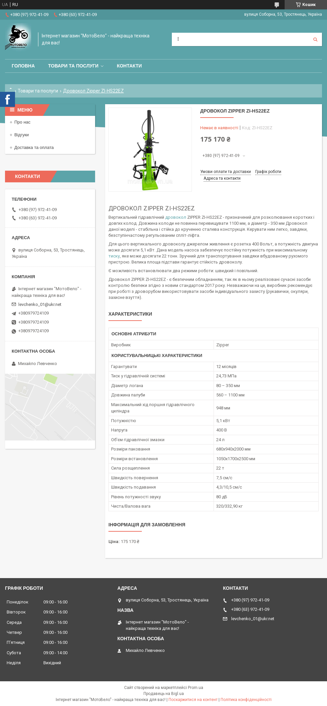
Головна (23, 65)
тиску (114, 255)
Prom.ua (195, 687)
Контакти (129, 65)
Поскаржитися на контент (193, 699)
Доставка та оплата (34, 147)
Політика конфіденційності (246, 699)
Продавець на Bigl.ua (163, 693)
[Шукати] (315, 39)
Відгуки (21, 134)
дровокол (175, 217)
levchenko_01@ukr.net (39, 304)
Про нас (22, 122)
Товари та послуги (73, 65)
